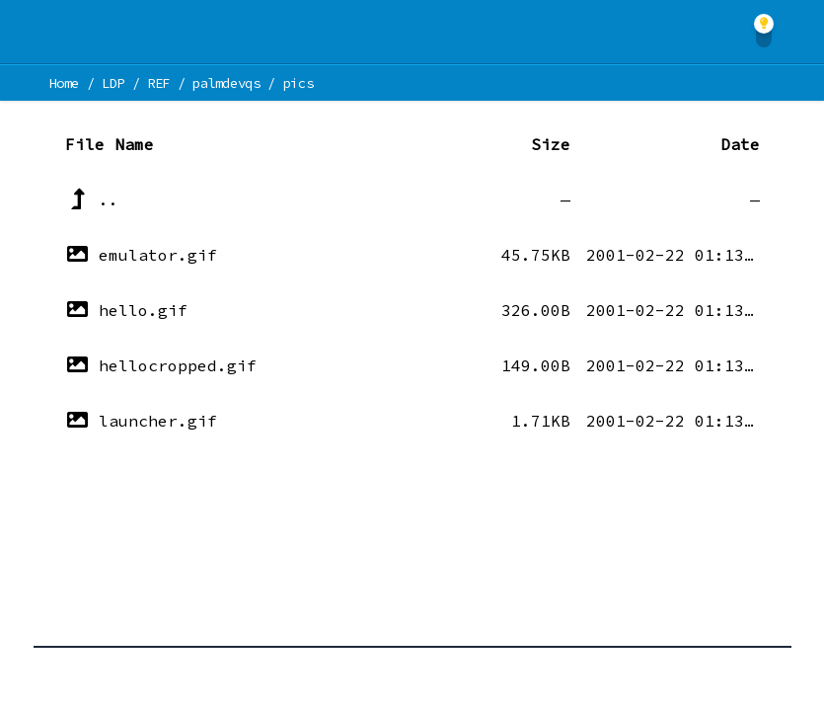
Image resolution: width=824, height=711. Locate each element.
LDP (113, 83)
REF (158, 83)
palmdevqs (226, 83)
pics (298, 83)
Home (64, 83)
